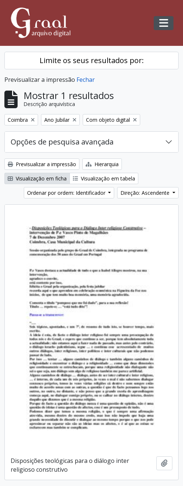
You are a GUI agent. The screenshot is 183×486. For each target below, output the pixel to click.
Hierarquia (102, 164)
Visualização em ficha (37, 178)
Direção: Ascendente (145, 192)
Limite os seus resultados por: (92, 60)
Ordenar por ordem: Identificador (67, 192)
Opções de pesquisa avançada (62, 142)
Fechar (85, 80)
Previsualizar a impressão (42, 164)
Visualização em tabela (104, 178)
